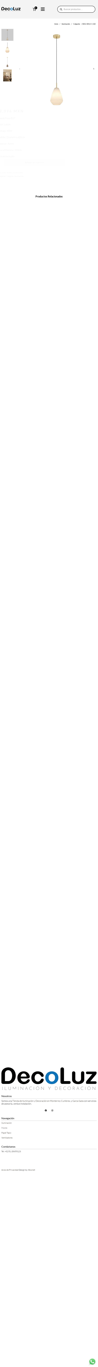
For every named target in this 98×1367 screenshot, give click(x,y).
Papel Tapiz (6, 1132)
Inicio (56, 24)
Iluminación (66, 24)
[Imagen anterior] (19, 68)
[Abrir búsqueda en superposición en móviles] (76, 9)
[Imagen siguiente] (93, 68)
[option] (7, 48)
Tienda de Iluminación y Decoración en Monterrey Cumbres (41, 1100)
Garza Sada (77, 1100)
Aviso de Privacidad (9, 1170)
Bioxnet (31, 1170)
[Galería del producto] (56, 68)
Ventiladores (7, 1137)
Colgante (76, 24)
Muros (4, 1128)
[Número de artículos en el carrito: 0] (34, 9)
